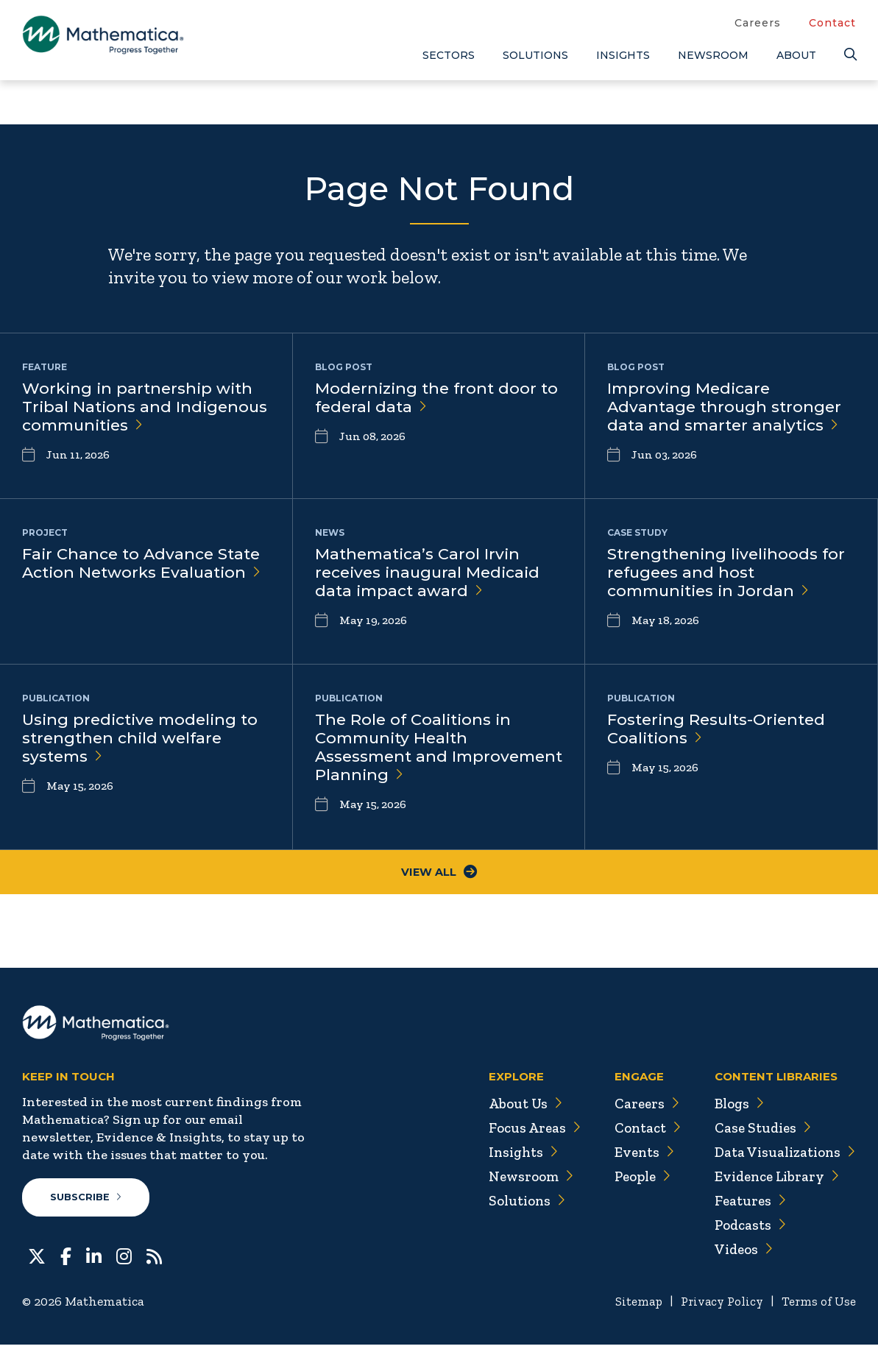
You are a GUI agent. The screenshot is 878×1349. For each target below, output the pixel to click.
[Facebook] (65, 1259)
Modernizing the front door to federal (428, 399)
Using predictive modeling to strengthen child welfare (144, 740)
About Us (514, 1107)
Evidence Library (773, 1180)
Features (745, 1204)
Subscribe (87, 1201)
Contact (832, 22)
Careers (757, 22)
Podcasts (746, 1228)
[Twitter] (37, 1259)
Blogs (734, 1107)
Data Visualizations (782, 1155)
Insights (623, 55)
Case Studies (758, 1131)
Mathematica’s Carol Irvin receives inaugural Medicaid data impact (431, 574)
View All (439, 874)
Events (635, 1155)
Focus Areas (523, 1131)
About (796, 55)
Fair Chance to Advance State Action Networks (145, 564)
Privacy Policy (715, 1305)
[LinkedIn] (94, 1259)
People (634, 1180)
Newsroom (713, 55)
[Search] (850, 55)
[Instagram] (124, 1259)
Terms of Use (817, 1305)
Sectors (448, 55)
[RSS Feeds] (154, 1259)
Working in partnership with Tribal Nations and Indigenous (141, 409)
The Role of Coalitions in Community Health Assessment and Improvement (419, 750)
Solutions (535, 55)
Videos (739, 1252)
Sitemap (628, 1305)
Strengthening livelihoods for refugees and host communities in (729, 574)
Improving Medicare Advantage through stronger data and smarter (726, 409)
